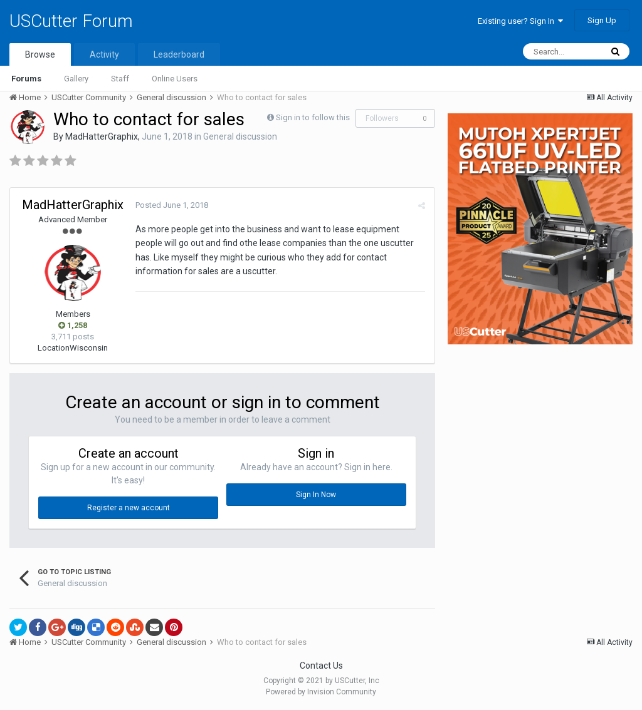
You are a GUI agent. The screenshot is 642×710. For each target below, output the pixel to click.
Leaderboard (179, 54)
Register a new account (128, 507)
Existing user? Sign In (520, 21)
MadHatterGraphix (101, 136)
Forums (26, 78)
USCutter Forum (71, 21)
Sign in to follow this (313, 117)
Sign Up (601, 20)
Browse (40, 54)
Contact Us (321, 666)
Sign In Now (316, 494)
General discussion (240, 136)
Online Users (174, 78)
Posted (171, 205)
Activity (104, 54)
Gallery (76, 78)
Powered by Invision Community (321, 691)
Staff (120, 78)
